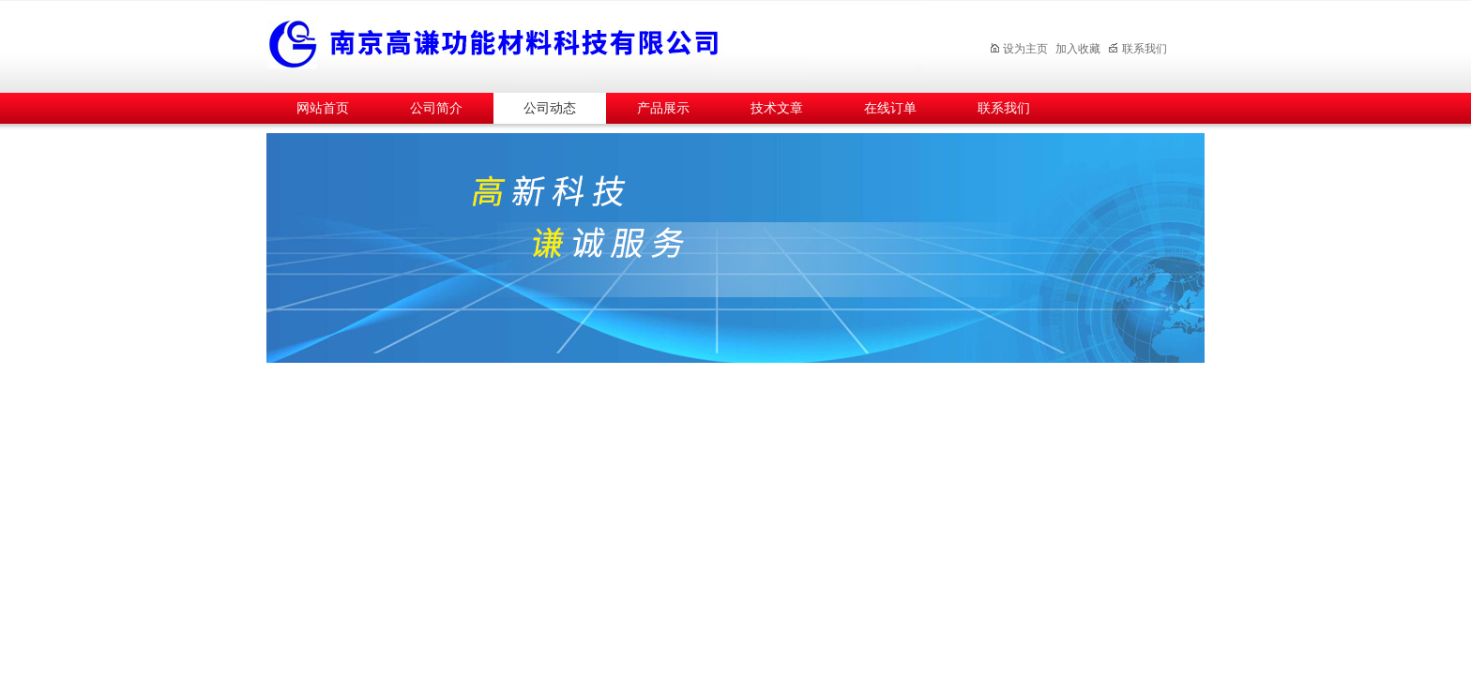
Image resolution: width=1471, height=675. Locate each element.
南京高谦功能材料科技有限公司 (594, 43)
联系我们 (1137, 48)
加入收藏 (1077, 48)
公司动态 (549, 108)
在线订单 (890, 108)
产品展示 (663, 108)
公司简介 (436, 108)
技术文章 (777, 108)
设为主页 (1018, 48)
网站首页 (322, 108)
